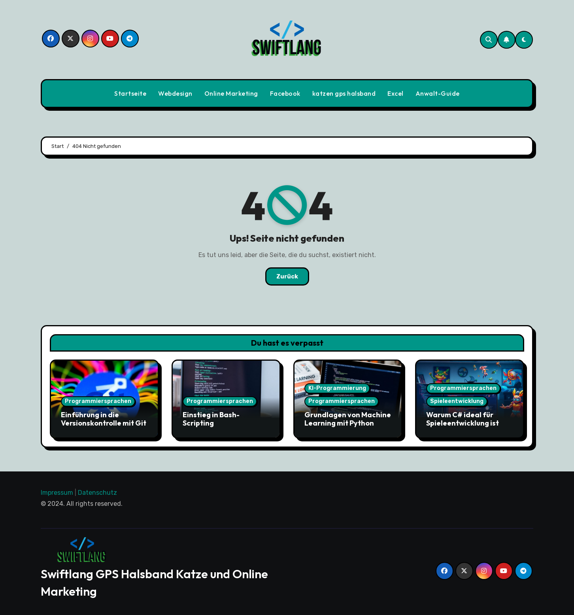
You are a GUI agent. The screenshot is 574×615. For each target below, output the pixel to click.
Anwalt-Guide (437, 93)
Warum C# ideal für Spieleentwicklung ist (462, 419)
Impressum (57, 492)
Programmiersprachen (98, 401)
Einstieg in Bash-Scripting (211, 419)
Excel (395, 93)
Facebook (285, 93)
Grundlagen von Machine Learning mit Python (347, 419)
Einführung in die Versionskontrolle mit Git (103, 419)
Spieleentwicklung (456, 401)
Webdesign (175, 93)
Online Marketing (231, 93)
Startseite (130, 93)
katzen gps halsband (344, 93)
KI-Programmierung (337, 388)
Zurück (287, 276)
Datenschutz (97, 492)
